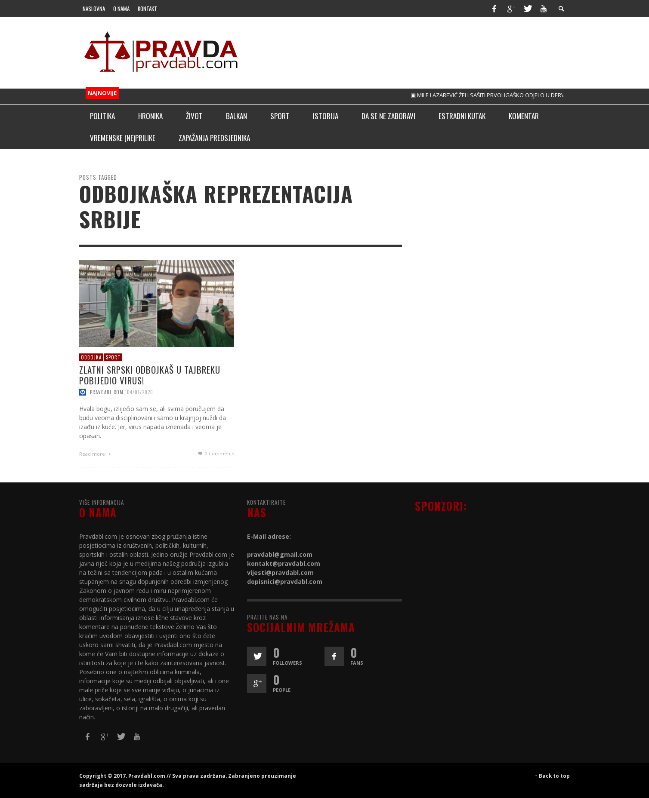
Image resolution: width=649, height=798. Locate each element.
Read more (96, 454)
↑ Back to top (552, 775)
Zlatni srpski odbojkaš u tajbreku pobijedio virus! (149, 375)
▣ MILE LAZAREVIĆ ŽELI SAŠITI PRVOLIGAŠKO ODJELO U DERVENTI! (498, 95)
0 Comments (215, 453)
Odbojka (91, 356)
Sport (113, 356)
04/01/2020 (140, 392)
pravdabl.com (107, 392)
